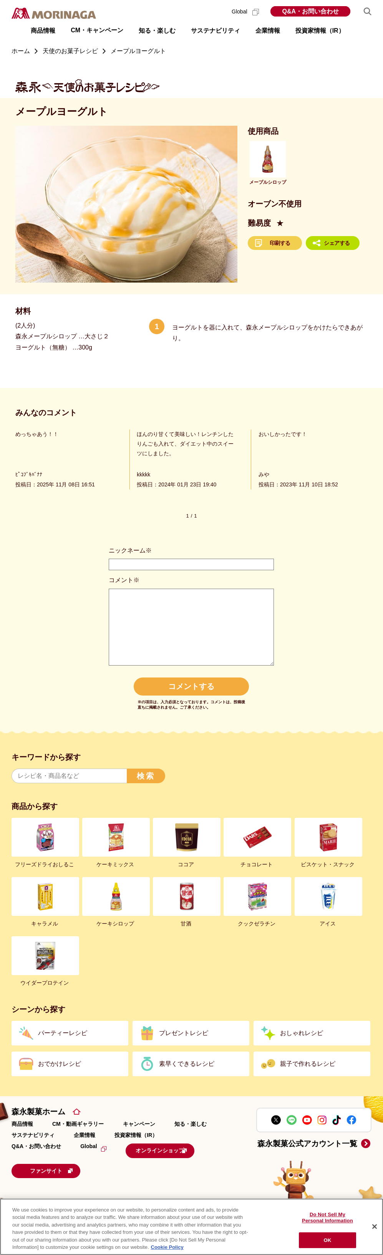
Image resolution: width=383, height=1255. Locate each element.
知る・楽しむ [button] (157, 30)
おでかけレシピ (59, 1063)
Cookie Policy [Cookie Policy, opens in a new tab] (167, 1247)
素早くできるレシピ (186, 1063)
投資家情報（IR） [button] (320, 30)
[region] (191, 1226)
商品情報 (22, 1124)
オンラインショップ (173, 1150)
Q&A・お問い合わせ (310, 11)
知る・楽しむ (190, 1124)
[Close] (374, 1226)
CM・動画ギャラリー (78, 1124)
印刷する (280, 243)
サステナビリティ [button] (215, 30)
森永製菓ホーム (38, 1111)
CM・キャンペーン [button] (97, 30)
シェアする (337, 243)
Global (245, 11)
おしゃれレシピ (301, 1033)
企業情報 (84, 1135)
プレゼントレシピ (183, 1033)
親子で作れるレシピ (307, 1063)
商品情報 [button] (43, 30)
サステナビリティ (33, 1135)
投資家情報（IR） (136, 1135)
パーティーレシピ (62, 1033)
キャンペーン (139, 1124)
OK (328, 1240)
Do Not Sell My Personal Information (327, 1218)
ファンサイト (63, 1168)
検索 (146, 776)
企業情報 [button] (267, 30)
